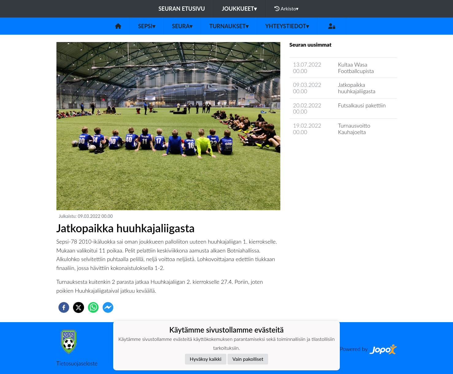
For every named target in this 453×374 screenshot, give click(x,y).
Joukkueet (239, 8)
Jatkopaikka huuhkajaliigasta (356, 87)
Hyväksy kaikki (205, 359)
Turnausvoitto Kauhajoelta (354, 128)
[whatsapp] (93, 307)
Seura (182, 26)
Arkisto (286, 8)
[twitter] (78, 307)
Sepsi (146, 26)
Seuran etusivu (182, 8)
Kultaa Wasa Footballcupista (356, 67)
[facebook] (63, 307)
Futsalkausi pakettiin (362, 105)
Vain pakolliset (247, 359)
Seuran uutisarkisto (316, 149)
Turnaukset (228, 26)
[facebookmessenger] (107, 307)
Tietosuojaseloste (77, 363)
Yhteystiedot (287, 26)
